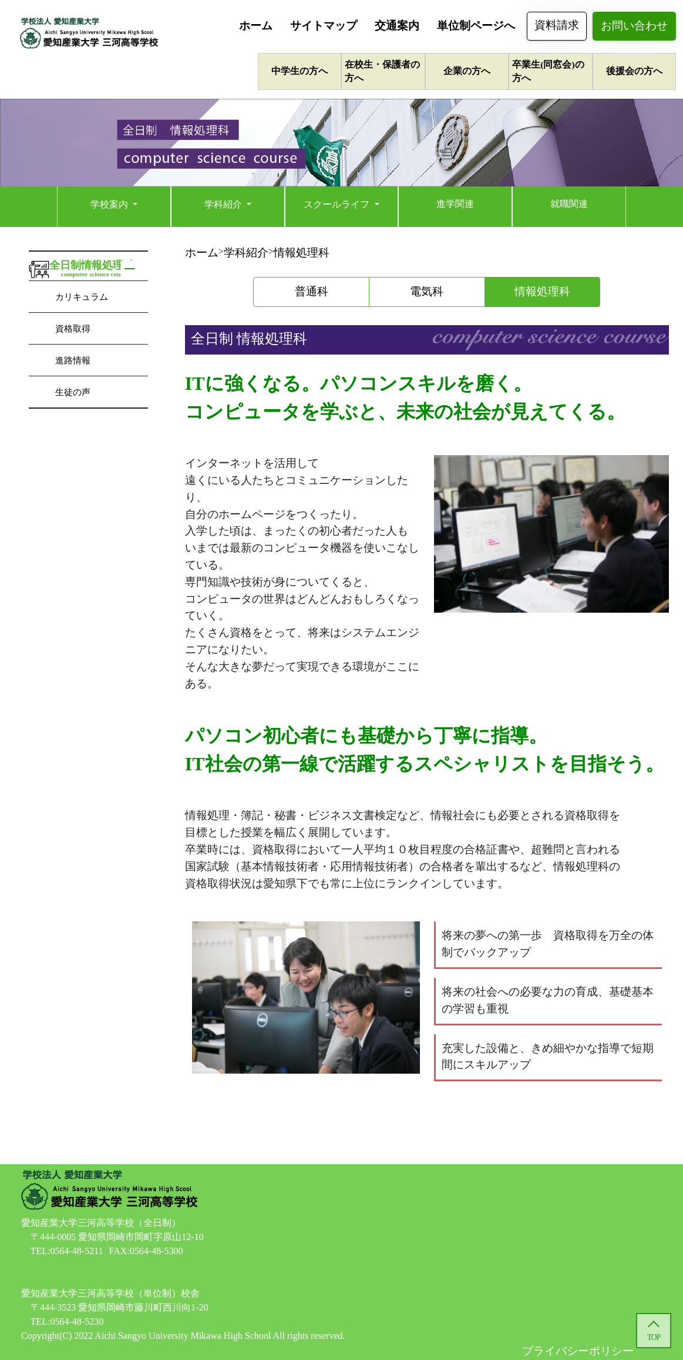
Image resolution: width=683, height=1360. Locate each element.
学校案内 (110, 204)
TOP (653, 1337)
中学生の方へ (299, 71)
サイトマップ (323, 25)
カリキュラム (81, 297)
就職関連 (569, 204)
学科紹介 (224, 204)
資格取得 (72, 328)
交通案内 (397, 25)
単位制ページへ (476, 25)
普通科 (311, 291)
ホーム (255, 25)
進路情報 (72, 360)
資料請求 (556, 25)
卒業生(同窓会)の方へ (548, 71)
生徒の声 (72, 392)
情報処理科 (301, 252)
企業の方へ (466, 71)
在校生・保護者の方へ (382, 71)
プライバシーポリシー (578, 1351)
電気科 (426, 291)
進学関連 (455, 204)
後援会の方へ (634, 71)
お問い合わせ (634, 25)
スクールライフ (338, 204)
